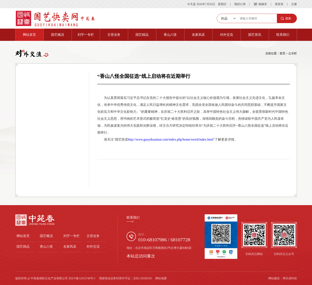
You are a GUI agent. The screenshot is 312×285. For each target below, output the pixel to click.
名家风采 (198, 34)
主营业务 (113, 34)
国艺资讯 (254, 34)
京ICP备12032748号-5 (82, 278)
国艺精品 (142, 34)
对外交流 (226, 34)
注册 (294, 4)
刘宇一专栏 (86, 34)
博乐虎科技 (290, 278)
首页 (282, 53)
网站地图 (161, 278)
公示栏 (292, 53)
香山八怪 (170, 34)
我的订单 (240, 4)
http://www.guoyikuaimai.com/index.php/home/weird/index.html (170, 139)
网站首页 (29, 34)
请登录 (279, 4)
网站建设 (274, 278)
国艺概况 (57, 34)
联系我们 (282, 34)
